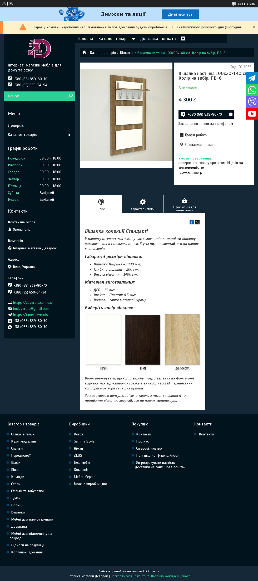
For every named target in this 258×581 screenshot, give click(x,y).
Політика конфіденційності (157, 455)
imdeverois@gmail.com (31, 308)
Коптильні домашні (27, 552)
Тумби (16, 498)
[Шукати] (70, 96)
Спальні (17, 448)
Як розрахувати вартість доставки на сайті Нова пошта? (160, 464)
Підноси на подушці (27, 545)
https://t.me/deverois (30, 314)
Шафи (15, 462)
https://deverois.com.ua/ (33, 302)
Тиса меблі (82, 462)
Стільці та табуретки (27, 491)
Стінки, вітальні (23, 434)
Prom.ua (153, 571)
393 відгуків (246, 4)
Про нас (142, 441)
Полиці (16, 505)
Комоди (17, 477)
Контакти (143, 434)
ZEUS (78, 455)
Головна (85, 38)
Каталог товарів (114, 38)
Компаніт (81, 469)
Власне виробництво (90, 484)
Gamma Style (84, 441)
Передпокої (21, 455)
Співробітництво (149, 448)
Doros (78, 434)
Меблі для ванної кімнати (32, 519)
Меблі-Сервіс (84, 477)
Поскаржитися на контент (130, 576)
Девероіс (16, 125)
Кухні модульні (23, 441)
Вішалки (126, 52)
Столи (16, 484)
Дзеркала (19, 526)
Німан (78, 448)
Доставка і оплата (158, 38)
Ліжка (16, 469)
